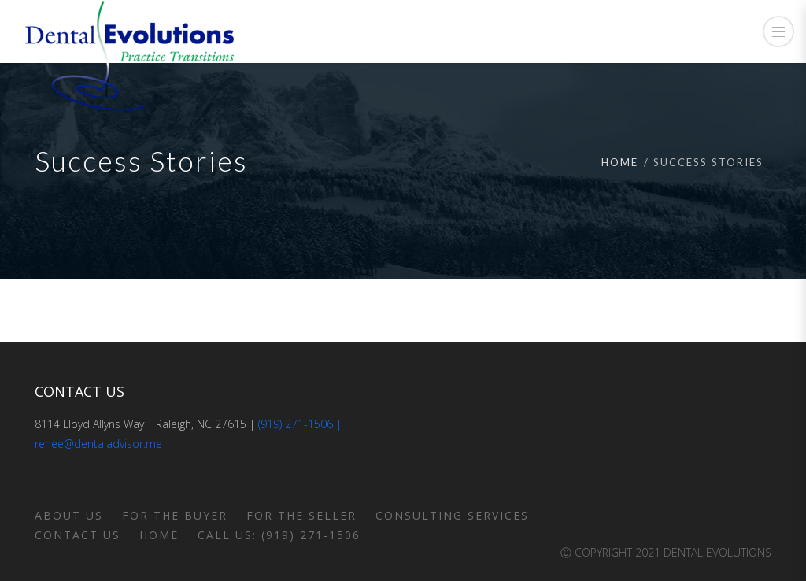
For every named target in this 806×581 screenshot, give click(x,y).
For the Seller (301, 515)
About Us (69, 515)
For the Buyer (174, 515)
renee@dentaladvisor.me (98, 443)
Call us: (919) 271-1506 (279, 534)
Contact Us (77, 534)
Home (619, 162)
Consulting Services (452, 515)
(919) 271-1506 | (300, 423)
